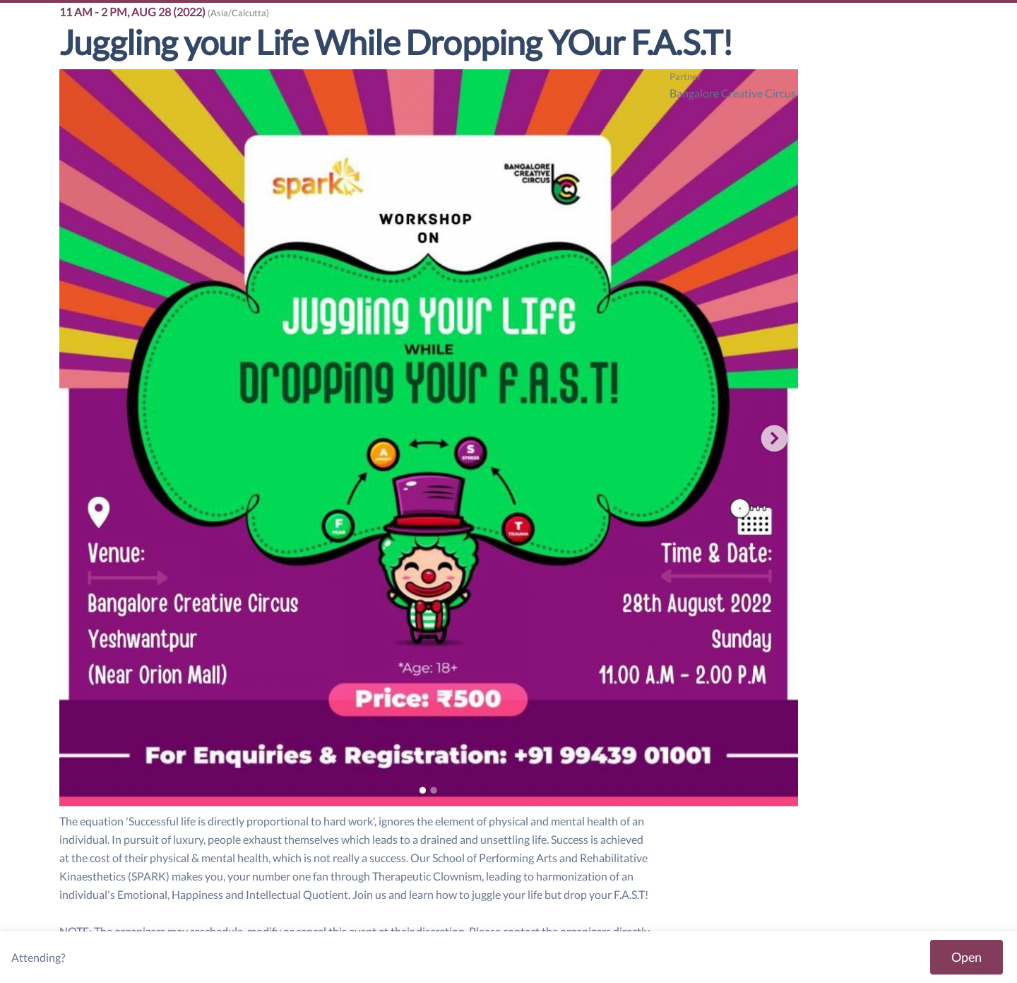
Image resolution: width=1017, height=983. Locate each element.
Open (966, 957)
